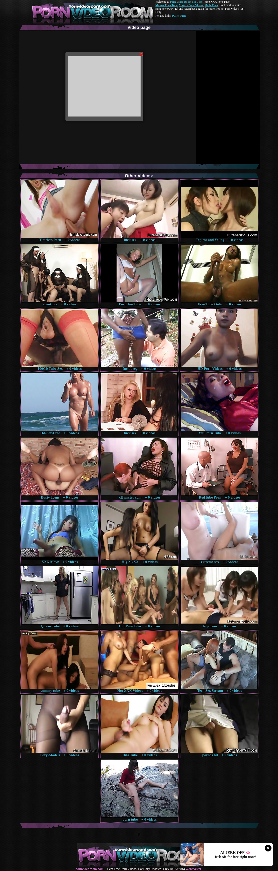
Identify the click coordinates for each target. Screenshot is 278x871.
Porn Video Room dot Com (186, 1)
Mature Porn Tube (167, 5)
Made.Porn (211, 5)
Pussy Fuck (179, 15)
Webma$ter (193, 869)
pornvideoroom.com (90, 869)
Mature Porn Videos (191, 5)
